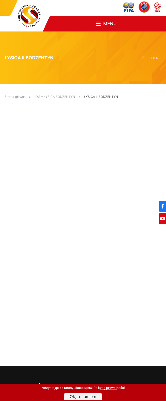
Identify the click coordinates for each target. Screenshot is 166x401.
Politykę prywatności (109, 388)
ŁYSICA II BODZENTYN (101, 97)
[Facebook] (162, 206)
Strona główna (15, 97)
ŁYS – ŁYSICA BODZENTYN (54, 97)
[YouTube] (162, 218)
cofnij (152, 58)
